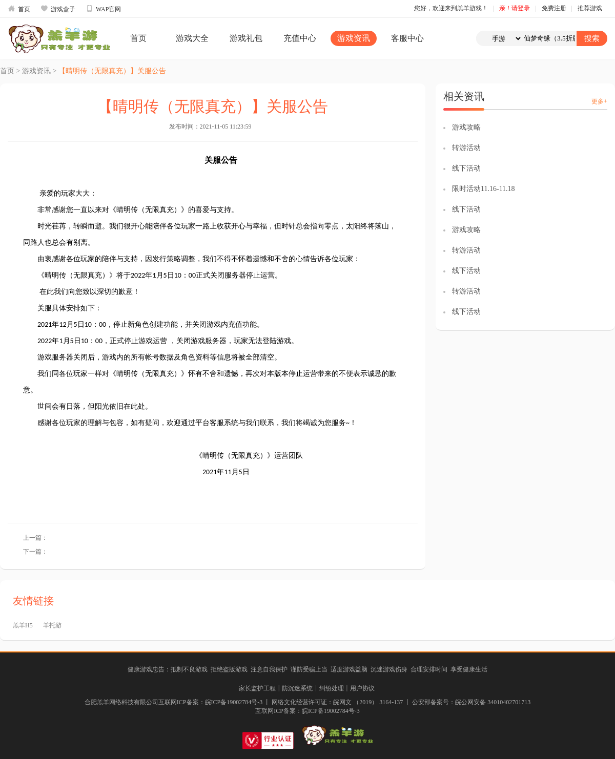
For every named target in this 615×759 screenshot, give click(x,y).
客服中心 (407, 38)
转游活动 (466, 148)
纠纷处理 (331, 688)
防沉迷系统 (297, 688)
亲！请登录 (514, 8)
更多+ (599, 101)
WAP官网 (103, 9)
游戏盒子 (57, 9)
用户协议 (362, 688)
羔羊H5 (23, 625)
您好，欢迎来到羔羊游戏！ (451, 8)
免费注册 (554, 8)
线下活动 (466, 168)
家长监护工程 (257, 688)
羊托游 (52, 625)
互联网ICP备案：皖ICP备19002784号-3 (307, 710)
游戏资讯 (353, 38)
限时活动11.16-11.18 (483, 189)
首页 (19, 9)
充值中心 (299, 38)
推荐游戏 (590, 8)
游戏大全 (192, 38)
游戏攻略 (466, 127)
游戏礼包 (246, 38)
